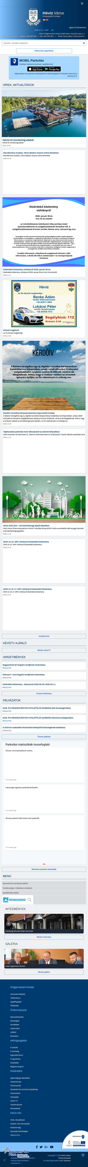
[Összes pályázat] (44, 737)
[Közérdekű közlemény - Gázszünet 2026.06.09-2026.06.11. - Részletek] (44, 685)
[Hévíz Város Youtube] (51, 1147)
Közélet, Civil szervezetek (20, 1124)
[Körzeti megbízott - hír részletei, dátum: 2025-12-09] (44, 309)
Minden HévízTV (44, 650)
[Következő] (79, 923)
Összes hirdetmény (44, 693)
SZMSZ (13, 1032)
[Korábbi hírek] (44, 636)
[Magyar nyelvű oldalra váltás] (44, 20)
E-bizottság (14, 1051)
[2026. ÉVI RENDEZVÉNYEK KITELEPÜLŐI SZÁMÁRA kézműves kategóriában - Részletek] (44, 719)
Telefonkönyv (15, 998)
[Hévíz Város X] (40, 1147)
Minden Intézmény (44, 937)
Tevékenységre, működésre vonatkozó (17, 888)
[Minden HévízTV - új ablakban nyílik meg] (44, 650)
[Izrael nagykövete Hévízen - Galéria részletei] (44, 966)
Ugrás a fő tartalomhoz (77, 28)
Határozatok (15, 1028)
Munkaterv (14, 1036)
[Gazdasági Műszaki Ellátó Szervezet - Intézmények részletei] (44, 931)
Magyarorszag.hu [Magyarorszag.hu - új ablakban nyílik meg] (17, 1067)
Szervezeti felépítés (17, 994)
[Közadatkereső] (44, 899)
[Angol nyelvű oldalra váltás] (47, 20)
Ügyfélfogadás (15, 1002)
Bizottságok (15, 1021)
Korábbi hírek (44, 636)
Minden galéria (44, 972)
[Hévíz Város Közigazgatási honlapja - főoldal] (33, 17)
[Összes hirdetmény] (44, 693)
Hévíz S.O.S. (15, 1135)
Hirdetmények (15, 1082)
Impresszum (15, 1163)
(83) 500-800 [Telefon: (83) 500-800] (31, 36)
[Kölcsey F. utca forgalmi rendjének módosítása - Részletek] (44, 676)
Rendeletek (14, 1025)
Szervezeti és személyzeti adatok (15, 883)
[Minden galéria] (44, 972)
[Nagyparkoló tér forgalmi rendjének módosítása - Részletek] (44, 666)
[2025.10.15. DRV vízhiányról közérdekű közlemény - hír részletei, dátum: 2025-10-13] (44, 561)
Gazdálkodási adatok (11, 893)
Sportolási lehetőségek (19, 1131)
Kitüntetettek (15, 1108)
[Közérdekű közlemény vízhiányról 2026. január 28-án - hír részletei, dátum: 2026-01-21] (44, 237)
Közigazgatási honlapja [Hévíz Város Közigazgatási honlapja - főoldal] (53, 14)
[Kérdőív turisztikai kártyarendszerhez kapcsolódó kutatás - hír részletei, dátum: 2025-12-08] (44, 383)
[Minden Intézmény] (44, 937)
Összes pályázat (44, 737)
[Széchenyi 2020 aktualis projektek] (75, 1158)
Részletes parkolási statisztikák (44, 869)
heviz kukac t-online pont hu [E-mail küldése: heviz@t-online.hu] (73, 36)
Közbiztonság (15, 1128)
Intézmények (15, 1093)
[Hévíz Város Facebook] (36, 1147)
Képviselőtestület (17, 1017)
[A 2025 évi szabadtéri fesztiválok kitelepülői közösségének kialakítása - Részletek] (44, 728)
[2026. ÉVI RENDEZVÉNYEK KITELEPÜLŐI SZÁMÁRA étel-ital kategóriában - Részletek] (44, 709)
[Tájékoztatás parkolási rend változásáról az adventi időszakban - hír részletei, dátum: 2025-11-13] (44, 451)
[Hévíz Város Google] (45, 1147)
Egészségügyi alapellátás (20, 1078)
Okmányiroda (15, 1086)
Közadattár (14, 1063)
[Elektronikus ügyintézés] (44, 51)
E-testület (14, 1048)
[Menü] (82, 3)
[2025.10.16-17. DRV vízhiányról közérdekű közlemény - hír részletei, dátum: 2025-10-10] (44, 608)
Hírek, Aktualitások (17, 1120)
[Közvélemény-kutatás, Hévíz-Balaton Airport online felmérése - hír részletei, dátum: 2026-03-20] (44, 172)
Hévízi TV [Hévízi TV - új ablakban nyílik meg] (14, 1101)
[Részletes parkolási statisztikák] (44, 869)
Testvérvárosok (16, 1105)
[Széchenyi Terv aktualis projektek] (15, 1156)
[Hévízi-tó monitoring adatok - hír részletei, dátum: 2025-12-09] (44, 119)
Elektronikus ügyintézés (43, 51)
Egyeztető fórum (16, 1055)
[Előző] (8, 923)
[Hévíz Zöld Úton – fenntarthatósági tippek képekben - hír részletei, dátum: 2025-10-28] (44, 506)
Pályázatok (14, 1006)
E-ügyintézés (15, 1059)
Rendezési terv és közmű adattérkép (24, 1089)
